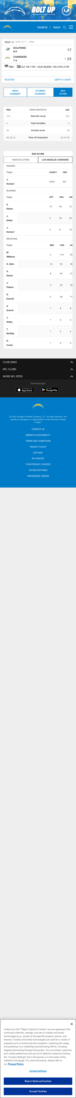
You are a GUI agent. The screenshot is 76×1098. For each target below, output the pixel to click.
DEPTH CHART (63, 79)
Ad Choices (38, 458)
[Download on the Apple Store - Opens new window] (25, 390)
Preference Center (38, 476)
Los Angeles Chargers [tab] (55, 159)
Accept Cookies (38, 1091)
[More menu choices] (71, 27)
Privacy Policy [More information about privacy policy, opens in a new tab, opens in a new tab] (16, 1064)
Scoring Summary (40, 92)
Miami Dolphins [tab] (21, 159)
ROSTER (9, 79)
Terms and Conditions (38, 441)
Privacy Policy (38, 446)
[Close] (72, 1024)
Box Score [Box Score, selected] (63, 92)
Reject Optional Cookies (38, 1081)
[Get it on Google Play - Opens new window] (50, 391)
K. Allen (10, 264)
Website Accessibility (38, 435)
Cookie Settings (38, 470)
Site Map (38, 452)
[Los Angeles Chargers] (38, 406)
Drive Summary (15, 92)
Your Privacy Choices (38, 464)
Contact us (38, 429)
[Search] (64, 27)
